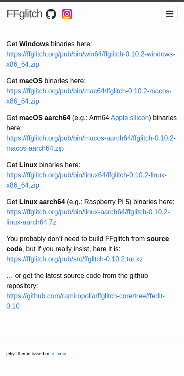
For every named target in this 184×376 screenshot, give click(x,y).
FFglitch (24, 13)
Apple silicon (129, 117)
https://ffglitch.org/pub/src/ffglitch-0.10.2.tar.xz (74, 259)
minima (59, 353)
